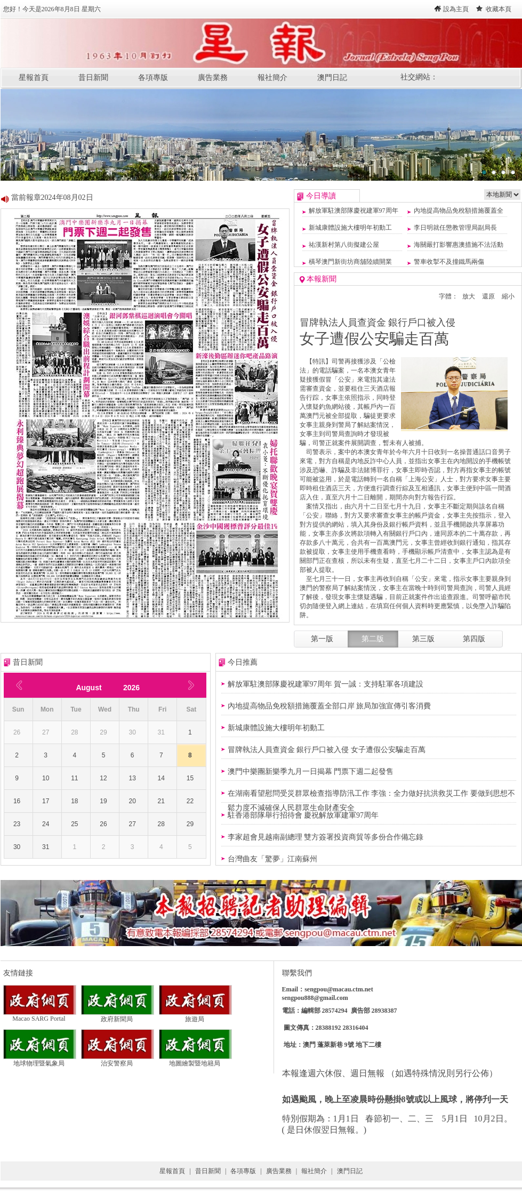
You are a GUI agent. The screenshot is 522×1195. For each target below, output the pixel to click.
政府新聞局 (117, 1016)
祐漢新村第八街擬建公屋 (344, 244)
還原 (488, 296)
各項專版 (153, 78)
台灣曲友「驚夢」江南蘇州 (272, 859)
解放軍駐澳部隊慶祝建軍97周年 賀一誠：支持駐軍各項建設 (326, 684)
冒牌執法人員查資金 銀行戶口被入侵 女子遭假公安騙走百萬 (326, 750)
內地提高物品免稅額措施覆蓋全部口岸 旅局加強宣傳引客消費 (329, 706)
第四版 (474, 639)
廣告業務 (213, 78)
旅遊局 (195, 1016)
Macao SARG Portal (39, 1015)
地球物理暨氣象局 (39, 1060)
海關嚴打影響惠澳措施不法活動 (458, 244)
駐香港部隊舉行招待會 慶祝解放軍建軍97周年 (303, 815)
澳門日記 (332, 78)
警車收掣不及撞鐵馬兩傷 (449, 261)
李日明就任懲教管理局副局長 (455, 227)
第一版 (322, 639)
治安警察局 (117, 1060)
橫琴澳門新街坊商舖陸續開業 (350, 261)
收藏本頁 (498, 9)
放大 (468, 296)
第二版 (373, 639)
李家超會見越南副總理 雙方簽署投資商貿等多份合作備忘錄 (326, 837)
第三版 (423, 639)
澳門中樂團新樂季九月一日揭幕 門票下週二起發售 (311, 772)
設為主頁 (456, 9)
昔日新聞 (93, 78)
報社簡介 (272, 78)
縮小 (508, 296)
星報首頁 (34, 78)
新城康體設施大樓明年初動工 (350, 227)
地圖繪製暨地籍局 (195, 1060)
